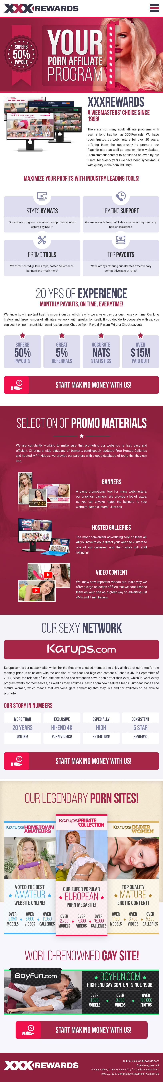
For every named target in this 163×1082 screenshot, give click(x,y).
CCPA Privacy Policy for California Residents (134, 1069)
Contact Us (152, 1073)
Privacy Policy (99, 1069)
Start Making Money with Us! (94, 386)
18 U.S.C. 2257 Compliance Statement (122, 1073)
